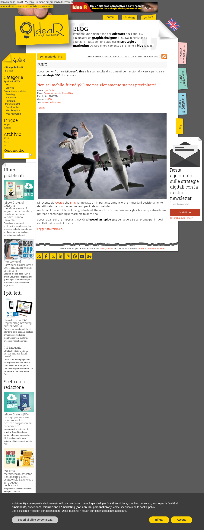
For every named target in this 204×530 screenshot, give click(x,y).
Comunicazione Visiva (15, 91)
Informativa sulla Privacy (181, 218)
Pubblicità (10, 101)
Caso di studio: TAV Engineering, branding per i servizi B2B (18, 323)
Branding (10, 94)
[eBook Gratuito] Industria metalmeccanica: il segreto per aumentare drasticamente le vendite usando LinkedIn (18, 211)
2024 (6, 138)
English (7, 124)
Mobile (52, 102)
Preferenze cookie (156, 248)
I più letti (8, 70)
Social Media (12, 107)
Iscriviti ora (185, 212)
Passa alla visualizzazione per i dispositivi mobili (26, 6)
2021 (6, 141)
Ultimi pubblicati (13, 67)
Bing (59, 102)
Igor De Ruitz (51, 90)
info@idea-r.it (107, 248)
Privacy (142, 248)
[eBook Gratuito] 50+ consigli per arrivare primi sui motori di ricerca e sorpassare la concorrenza (18, 420)
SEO (8, 84)
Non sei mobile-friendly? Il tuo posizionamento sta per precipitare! (96, 84)
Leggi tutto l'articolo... (50, 229)
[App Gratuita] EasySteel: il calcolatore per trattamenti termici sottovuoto (18, 266)
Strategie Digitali (12, 104)
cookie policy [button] (147, 507)
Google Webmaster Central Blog (58, 93)
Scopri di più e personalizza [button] (35, 519)
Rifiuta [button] (159, 519)
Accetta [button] (181, 519)
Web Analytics (13, 110)
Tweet (41, 107)
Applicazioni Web (12, 81)
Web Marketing (13, 114)
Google (45, 102)
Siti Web (10, 88)
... (5, 145)
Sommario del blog (51, 56)
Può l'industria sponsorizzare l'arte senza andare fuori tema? (16, 352)
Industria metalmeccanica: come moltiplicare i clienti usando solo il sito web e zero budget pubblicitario (18, 478)
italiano (7, 127)
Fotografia (11, 97)
